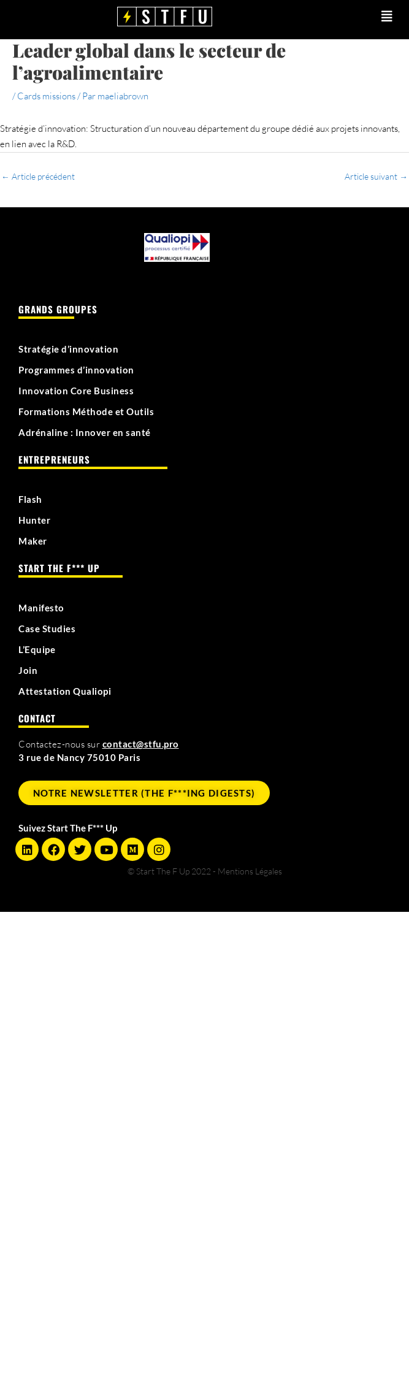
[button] (363, 16)
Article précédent (38, 176)
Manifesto (41, 607)
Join (27, 670)
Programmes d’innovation (76, 369)
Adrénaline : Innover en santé (84, 432)
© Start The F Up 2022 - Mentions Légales (205, 871)
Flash (30, 499)
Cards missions (46, 96)
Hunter (34, 520)
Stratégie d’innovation (68, 348)
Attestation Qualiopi (64, 691)
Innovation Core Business (76, 390)
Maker (32, 540)
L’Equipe (36, 649)
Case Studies (46, 628)
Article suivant (376, 176)
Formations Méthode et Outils (86, 411)
